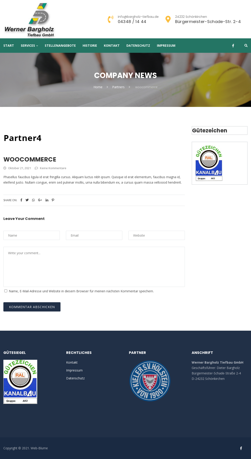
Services (28, 45)
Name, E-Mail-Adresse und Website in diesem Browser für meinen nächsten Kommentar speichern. (81, 291)
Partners (118, 87)
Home (97, 87)
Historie (90, 45)
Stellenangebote (60, 45)
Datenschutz (138, 45)
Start (8, 45)
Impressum (166, 45)
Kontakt (112, 45)
